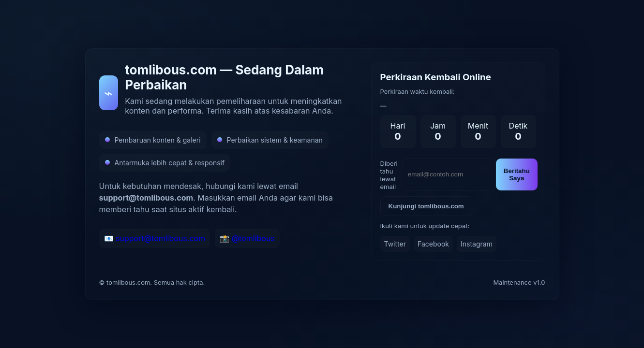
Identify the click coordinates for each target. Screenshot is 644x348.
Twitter (395, 244)
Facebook (433, 244)
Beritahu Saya (517, 174)
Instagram (477, 244)
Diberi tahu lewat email (389, 175)
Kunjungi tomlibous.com (426, 206)
